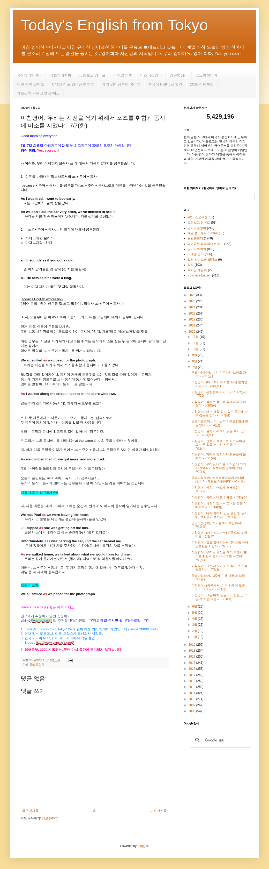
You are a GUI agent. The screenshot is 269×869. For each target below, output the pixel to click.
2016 (192, 663)
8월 (195, 361)
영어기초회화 (197, 249)
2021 (192, 325)
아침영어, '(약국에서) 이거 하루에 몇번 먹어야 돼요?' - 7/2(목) (218, 587)
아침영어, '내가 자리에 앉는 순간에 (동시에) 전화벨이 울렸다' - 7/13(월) (219, 515)
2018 (192, 650)
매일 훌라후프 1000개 (203, 233)
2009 (192, 705)
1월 (195, 637)
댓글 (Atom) (50, 818)
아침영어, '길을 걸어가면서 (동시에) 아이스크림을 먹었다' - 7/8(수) (219, 544)
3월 (195, 624)
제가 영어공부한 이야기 (121, 84)
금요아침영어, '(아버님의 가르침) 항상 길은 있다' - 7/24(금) (219, 423)
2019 (192, 644)
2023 (192, 313)
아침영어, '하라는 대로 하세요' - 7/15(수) (219, 497)
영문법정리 (179, 75)
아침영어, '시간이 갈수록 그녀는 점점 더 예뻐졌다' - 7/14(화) (219, 505)
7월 (195, 367)
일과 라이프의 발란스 (202, 259)
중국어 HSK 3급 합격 (165, 84)
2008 (192, 711)
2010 (192, 699)
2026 (192, 295)
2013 (192, 681)
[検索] (220, 740)
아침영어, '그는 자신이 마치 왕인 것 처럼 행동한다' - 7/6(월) (219, 567)
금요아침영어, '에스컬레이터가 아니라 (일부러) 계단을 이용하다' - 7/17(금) (218, 479)
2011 (192, 693)
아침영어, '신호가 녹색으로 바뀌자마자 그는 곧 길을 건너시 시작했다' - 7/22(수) (218, 444)
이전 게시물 (159, 811)
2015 (192, 669)
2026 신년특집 (202, 84)
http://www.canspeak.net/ (55, 642)
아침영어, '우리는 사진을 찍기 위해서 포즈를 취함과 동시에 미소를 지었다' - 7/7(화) (219, 556)
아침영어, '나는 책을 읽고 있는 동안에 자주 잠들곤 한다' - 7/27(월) (219, 413)
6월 (195, 606)
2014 (192, 675)
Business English (199, 275)
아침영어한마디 (29, 75)
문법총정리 (37, 664)
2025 (192, 301)
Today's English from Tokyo (114, 25)
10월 (196, 349)
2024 (192, 307)
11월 (196, 343)
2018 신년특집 (198, 217)
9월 (195, 355)
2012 (192, 687)
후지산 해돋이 (197, 270)
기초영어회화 (60, 75)
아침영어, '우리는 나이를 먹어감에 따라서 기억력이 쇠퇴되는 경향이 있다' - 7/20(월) (218, 468)
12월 (196, 337)
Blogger (142, 846)
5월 (195, 613)
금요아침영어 (206, 75)
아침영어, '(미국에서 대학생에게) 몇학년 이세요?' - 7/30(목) (219, 384)
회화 (191, 265)
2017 (192, 656)
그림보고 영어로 (92, 75)
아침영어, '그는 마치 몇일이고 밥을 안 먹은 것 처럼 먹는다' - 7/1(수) (219, 597)
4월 (195, 619)
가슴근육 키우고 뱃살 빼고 (38, 93)
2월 (195, 631)
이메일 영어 (122, 75)
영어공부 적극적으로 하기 (205, 244)
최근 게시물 (30, 811)
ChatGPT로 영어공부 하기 (73, 84)
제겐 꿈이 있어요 (30, 84)
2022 (192, 319)
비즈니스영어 (151, 75)
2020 (192, 331)
